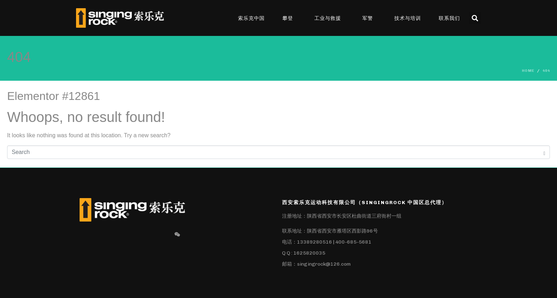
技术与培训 (407, 18)
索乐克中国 (251, 18)
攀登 (287, 18)
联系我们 (449, 18)
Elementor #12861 (53, 96)
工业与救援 (327, 18)
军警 (367, 18)
